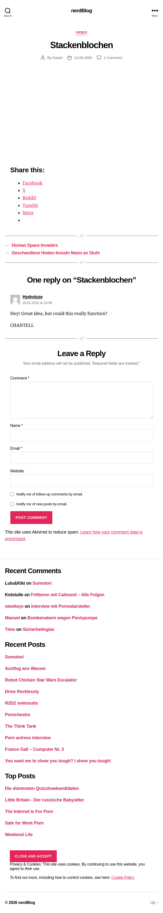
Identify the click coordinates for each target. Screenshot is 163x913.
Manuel (12, 617)
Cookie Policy (122, 877)
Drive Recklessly (22, 691)
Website (17, 471)
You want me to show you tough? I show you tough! (58, 760)
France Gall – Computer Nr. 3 (34, 749)
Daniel (57, 58)
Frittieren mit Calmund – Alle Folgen (67, 594)
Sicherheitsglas (39, 629)
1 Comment (113, 58)
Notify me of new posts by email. (41, 504)
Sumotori (42, 583)
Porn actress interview (28, 737)
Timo (10, 629)
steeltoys (14, 606)
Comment (20, 378)
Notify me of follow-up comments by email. (49, 494)
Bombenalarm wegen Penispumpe (62, 617)
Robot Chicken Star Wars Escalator (41, 680)
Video (81, 32)
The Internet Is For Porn (29, 811)
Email (16, 448)
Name (16, 425)
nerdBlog (81, 10)
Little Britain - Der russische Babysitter (44, 799)
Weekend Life (18, 834)
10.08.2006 (83, 58)
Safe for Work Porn (24, 823)
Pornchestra (17, 714)
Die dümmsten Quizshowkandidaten (42, 788)
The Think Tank (20, 726)
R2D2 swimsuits (21, 703)
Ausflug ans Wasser (25, 668)
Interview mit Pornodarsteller (60, 606)
